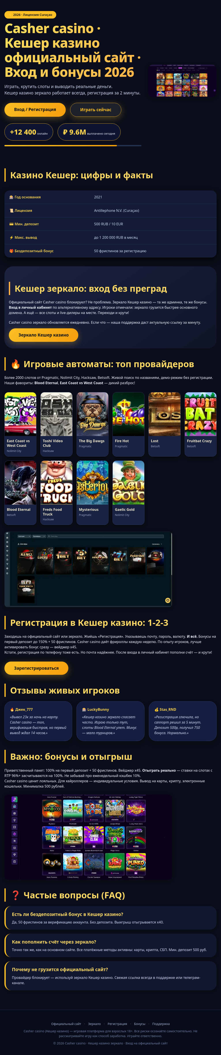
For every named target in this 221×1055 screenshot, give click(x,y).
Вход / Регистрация (35, 109)
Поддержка (161, 1024)
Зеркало (94, 1024)
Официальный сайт (66, 1024)
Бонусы (139, 1024)
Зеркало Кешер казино (44, 335)
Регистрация (117, 1024)
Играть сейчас (95, 110)
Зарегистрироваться (36, 668)
